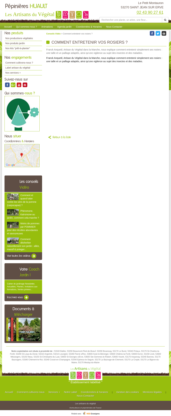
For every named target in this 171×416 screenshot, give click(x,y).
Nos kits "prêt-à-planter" (17, 48)
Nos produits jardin (15, 43)
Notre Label (70, 392)
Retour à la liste (62, 137)
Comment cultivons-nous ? (19, 62)
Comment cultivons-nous (30, 392)
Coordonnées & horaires (94, 392)
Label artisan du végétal (17, 67)
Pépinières (26, 6)
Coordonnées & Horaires (89, 26)
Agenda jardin (64, 26)
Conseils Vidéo (53, 34)
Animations (47, 26)
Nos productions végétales (19, 38)
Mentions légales (152, 392)
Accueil (8, 26)
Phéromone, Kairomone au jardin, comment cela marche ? (23, 214)
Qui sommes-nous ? (26, 26)
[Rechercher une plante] (130, 20)
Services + (54, 392)
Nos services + (13, 72)
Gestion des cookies (127, 392)
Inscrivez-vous (18, 297)
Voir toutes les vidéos (22, 256)
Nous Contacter (114, 26)
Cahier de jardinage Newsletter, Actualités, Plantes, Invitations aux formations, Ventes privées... (22, 287)
